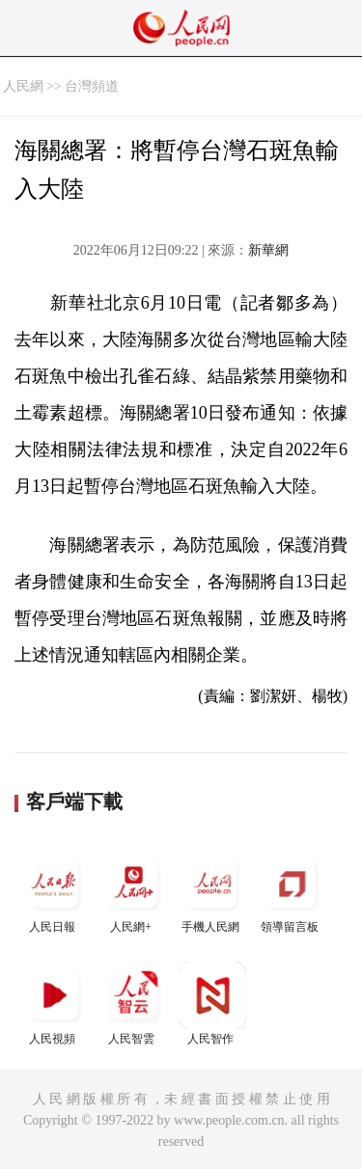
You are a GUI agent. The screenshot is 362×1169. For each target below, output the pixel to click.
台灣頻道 (92, 86)
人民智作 (212, 1004)
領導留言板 (291, 892)
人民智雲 (133, 1004)
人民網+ (133, 892)
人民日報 (54, 892)
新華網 (268, 250)
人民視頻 (54, 1004)
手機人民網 (212, 892)
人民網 (23, 86)
